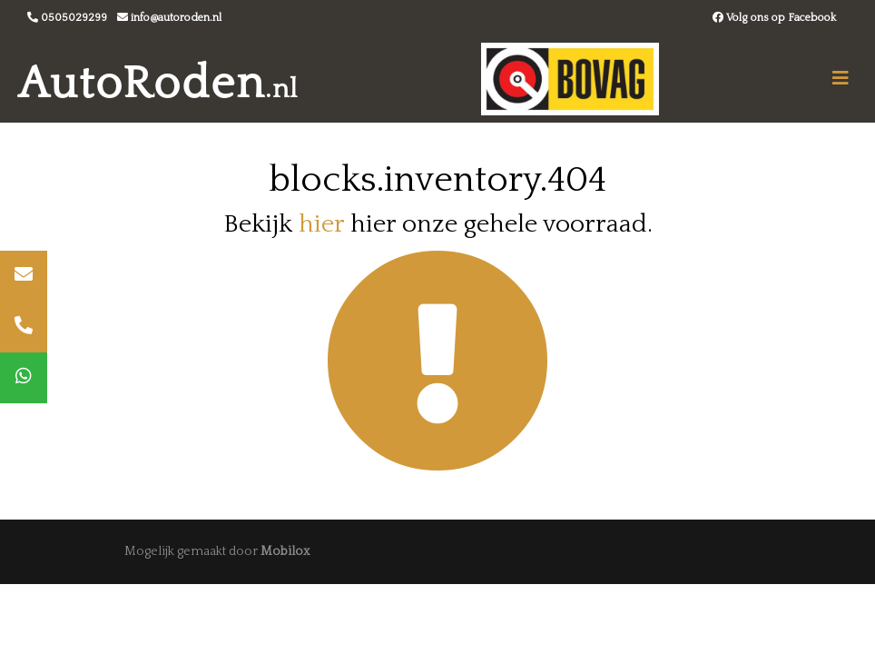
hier (321, 224)
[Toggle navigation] (840, 78)
